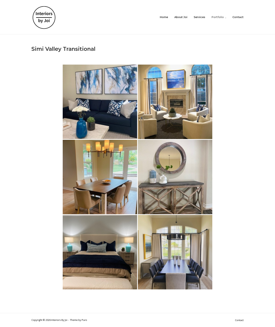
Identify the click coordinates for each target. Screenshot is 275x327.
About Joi (180, 17)
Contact (238, 17)
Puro (84, 320)
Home (164, 17)
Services (199, 17)
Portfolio (218, 17)
